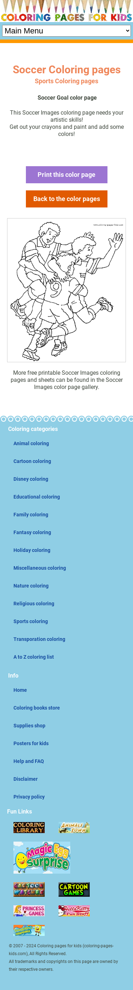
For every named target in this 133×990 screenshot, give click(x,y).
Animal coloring (31, 443)
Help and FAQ (28, 761)
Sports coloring (30, 621)
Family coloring (30, 514)
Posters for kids (31, 743)
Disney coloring (30, 479)
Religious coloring (33, 603)
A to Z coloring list (33, 657)
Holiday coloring (31, 550)
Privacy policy (29, 797)
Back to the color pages (66, 198)
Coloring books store (36, 708)
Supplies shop (29, 725)
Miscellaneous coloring (39, 568)
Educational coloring (36, 497)
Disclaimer (25, 779)
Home (20, 690)
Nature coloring (31, 586)
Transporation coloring (39, 639)
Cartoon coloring (32, 461)
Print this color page (66, 174)
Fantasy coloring (32, 532)
